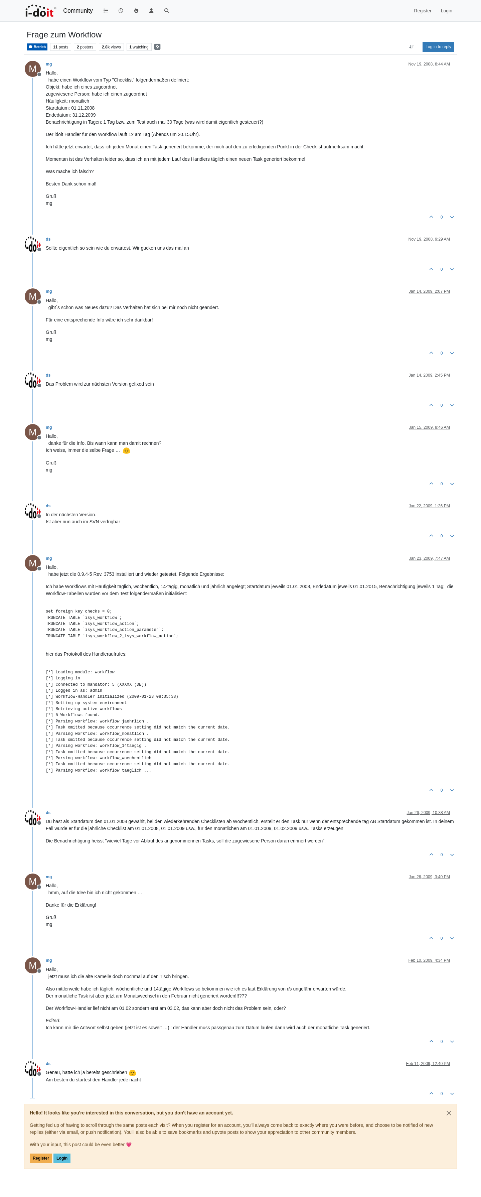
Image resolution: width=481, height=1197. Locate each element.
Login (61, 1158)
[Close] (449, 1113)
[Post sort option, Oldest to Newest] (411, 46)
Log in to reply (438, 46)
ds (48, 239)
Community (78, 10)
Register (41, 1158)
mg (49, 64)
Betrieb (37, 47)
